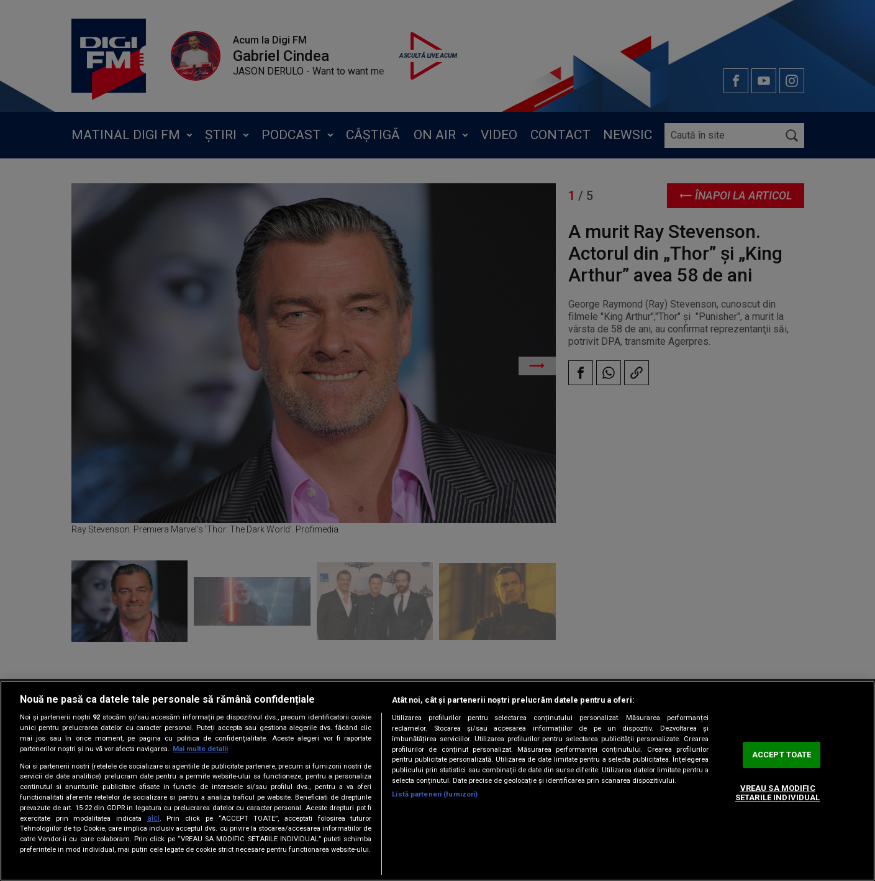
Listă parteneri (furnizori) (435, 794)
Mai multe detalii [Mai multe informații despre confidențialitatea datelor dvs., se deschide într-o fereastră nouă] (200, 749)
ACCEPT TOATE (782, 754)
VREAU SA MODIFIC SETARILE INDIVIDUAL (777, 793)
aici (153, 818)
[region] (437, 781)
